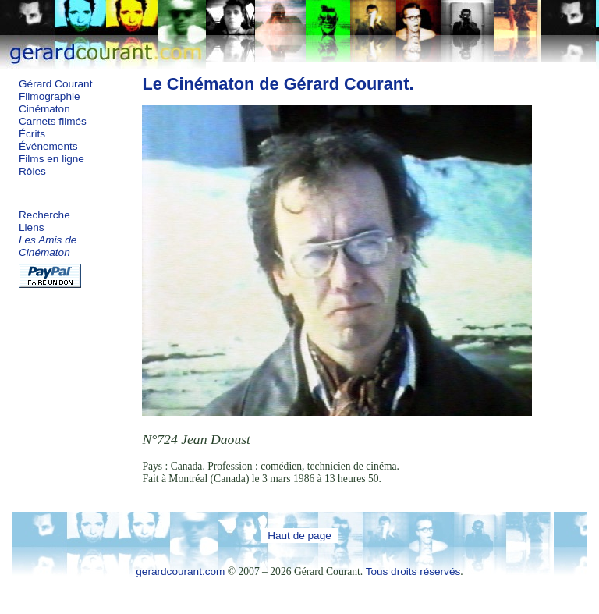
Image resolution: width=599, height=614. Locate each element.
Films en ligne (51, 159)
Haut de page (299, 535)
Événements (48, 146)
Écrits (32, 134)
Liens (31, 227)
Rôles (32, 171)
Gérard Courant (55, 84)
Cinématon (44, 109)
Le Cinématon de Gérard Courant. (277, 84)
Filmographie (49, 96)
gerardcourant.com (180, 571)
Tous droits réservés (413, 571)
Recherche (44, 215)
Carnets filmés (53, 121)
